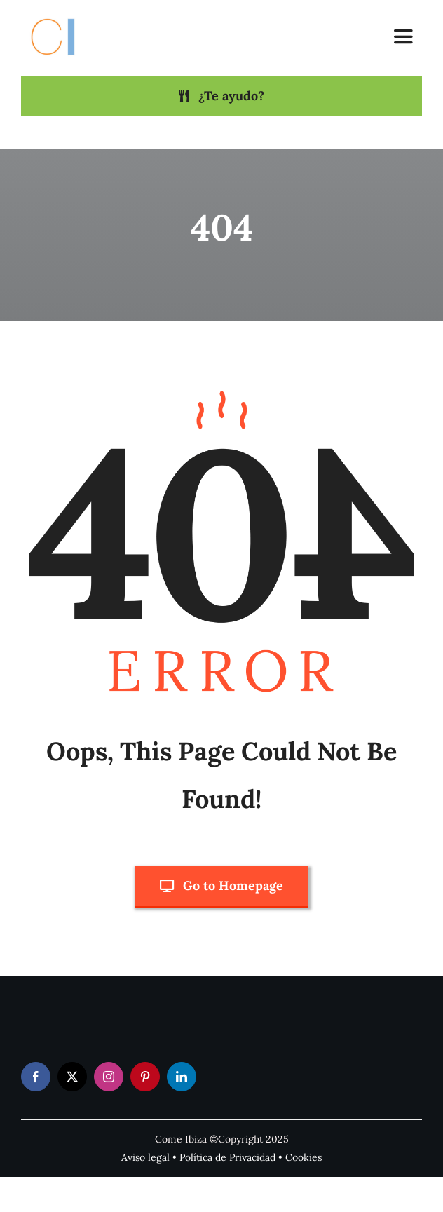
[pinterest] (145, 1076)
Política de (204, 1157)
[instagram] (108, 1076)
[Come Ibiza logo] (65, 16)
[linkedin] (181, 1076)
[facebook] (35, 1076)
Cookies (303, 1157)
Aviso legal (145, 1157)
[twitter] (72, 1076)
